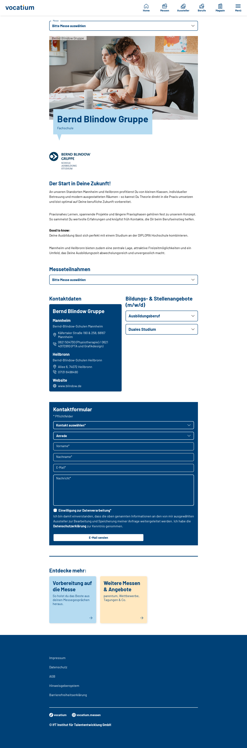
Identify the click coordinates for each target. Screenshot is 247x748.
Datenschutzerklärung (69, 527)
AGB (52, 676)
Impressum (57, 658)
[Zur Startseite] (21, 8)
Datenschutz (58, 667)
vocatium (58, 715)
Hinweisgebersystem (64, 685)
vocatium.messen (88, 715)
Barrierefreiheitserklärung (68, 695)
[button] (124, 25)
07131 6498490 (65, 372)
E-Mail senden (98, 539)
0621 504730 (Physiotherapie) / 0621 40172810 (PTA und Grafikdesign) (81, 344)
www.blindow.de (70, 386)
